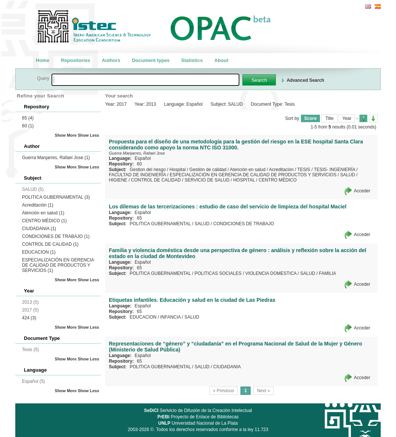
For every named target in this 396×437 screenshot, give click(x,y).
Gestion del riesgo (148, 169)
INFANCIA (170, 317)
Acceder (362, 190)
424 (29, 317)
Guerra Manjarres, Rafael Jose (56, 157)
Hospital (177, 169)
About (221, 60)
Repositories (75, 60)
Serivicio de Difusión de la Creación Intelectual (198, 410)
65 (28, 118)
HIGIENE (118, 180)
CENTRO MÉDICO (44, 220)
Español (143, 158)
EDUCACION (39, 252)
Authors (111, 60)
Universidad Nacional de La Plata (198, 423)
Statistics (192, 60)
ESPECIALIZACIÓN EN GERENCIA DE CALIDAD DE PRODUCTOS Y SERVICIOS (58, 265)
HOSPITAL (244, 180)
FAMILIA (327, 273)
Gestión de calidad (207, 169)
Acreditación (37, 205)
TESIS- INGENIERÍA (334, 169)
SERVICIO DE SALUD (207, 180)
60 (28, 125)
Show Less (88, 135)
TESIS (303, 169)
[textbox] (145, 80)
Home (42, 60)
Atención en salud (43, 213)
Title (329, 118)
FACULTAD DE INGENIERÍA (137, 174)
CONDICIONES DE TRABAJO (55, 236)
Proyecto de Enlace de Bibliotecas (198, 416)
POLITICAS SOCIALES (218, 273)
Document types (151, 60)
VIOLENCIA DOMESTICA (270, 273)
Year (346, 118)
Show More (66, 135)
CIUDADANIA (39, 228)
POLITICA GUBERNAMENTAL (56, 197)
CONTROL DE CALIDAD (50, 244)
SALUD (347, 174)
